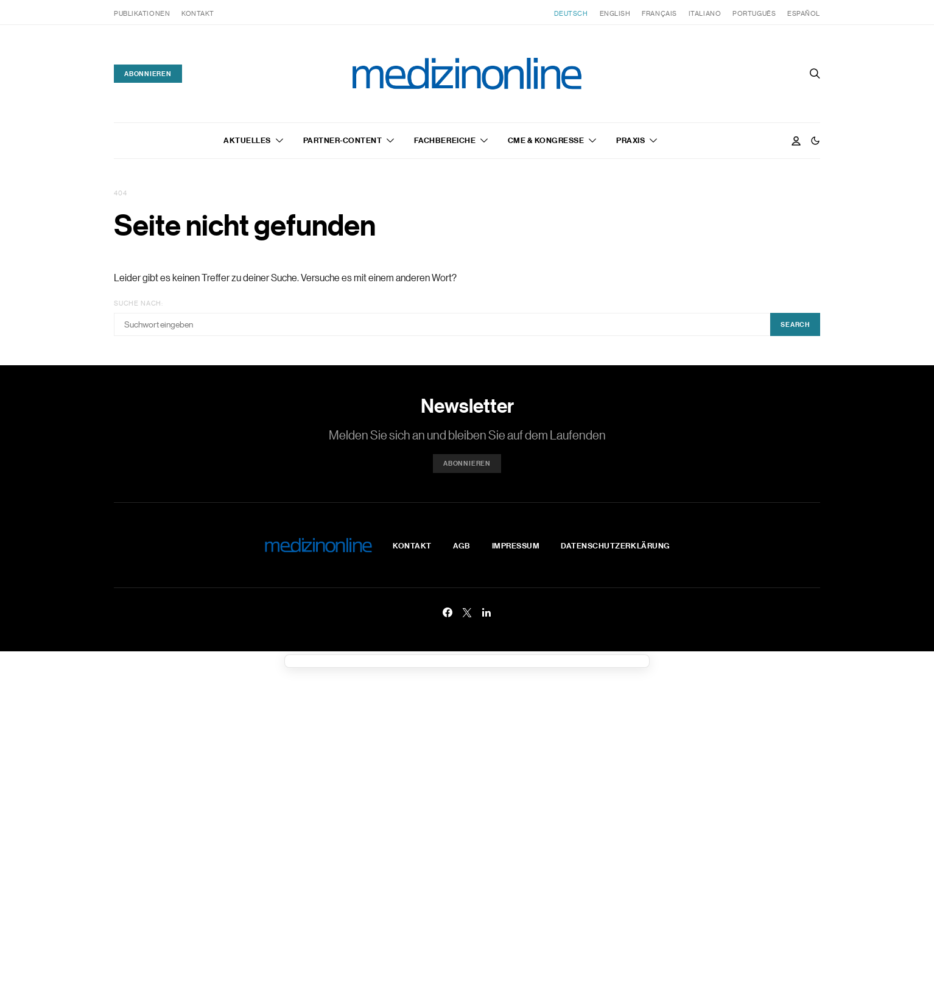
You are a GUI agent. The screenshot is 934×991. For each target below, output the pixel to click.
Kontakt (197, 13)
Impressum (516, 545)
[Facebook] (447, 612)
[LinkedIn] (486, 612)
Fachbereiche (445, 140)
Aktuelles (247, 140)
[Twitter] (467, 612)
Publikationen (142, 13)
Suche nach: (138, 303)
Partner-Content (342, 140)
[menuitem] (571, 14)
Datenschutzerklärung (615, 545)
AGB (462, 545)
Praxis (630, 140)
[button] (815, 140)
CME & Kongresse (546, 140)
